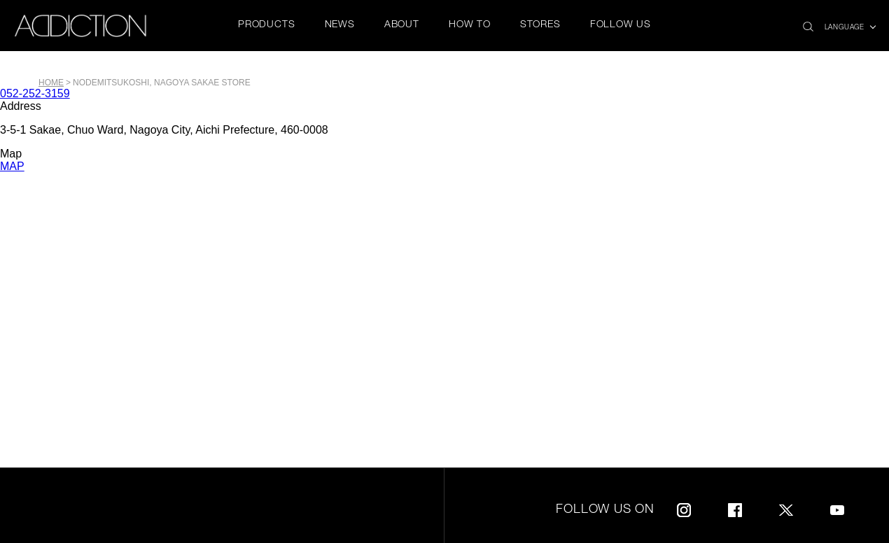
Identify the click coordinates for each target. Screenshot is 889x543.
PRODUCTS (266, 25)
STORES (540, 25)
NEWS (340, 25)
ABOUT (401, 25)
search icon (808, 22)
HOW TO (470, 25)
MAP (12, 166)
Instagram (684, 508)
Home (51, 82)
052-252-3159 (35, 93)
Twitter (786, 508)
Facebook (735, 508)
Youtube (837, 508)
